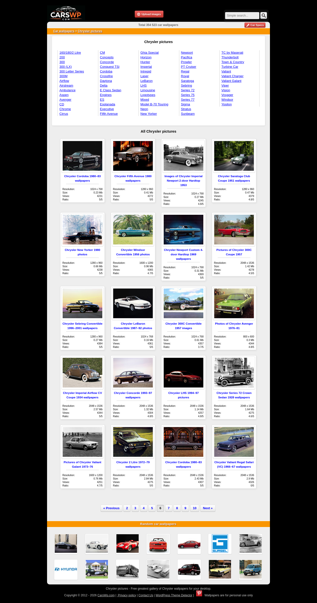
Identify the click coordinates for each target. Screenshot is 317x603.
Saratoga (187, 81)
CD (61, 104)
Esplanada (107, 104)
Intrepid (145, 71)
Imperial (146, 67)
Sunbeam (188, 114)
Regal (185, 71)
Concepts (107, 57)
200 (62, 57)
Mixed (144, 99)
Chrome (65, 109)
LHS (143, 85)
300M (63, 76)
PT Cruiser (188, 67)
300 (62, 62)
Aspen (64, 95)
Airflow (64, 81)
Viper (225, 85)
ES (102, 99)
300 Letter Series (71, 71)
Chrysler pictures (90, 31)
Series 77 (188, 99)
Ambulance (67, 90)
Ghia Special (149, 52)
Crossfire (106, 76)
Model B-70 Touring (154, 104)
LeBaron (146, 81)
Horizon (146, 57)
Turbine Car (229, 67)
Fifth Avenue (109, 114)
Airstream (66, 85)
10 (194, 508)
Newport (187, 52)
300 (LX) (65, 67)
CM (102, 52)
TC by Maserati (232, 52)
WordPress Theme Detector (174, 595)
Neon (144, 109)
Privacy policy (126, 595)
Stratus (186, 109)
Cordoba (106, 71)
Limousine (147, 90)
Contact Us (145, 595)
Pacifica (186, 57)
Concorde (107, 62)
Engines (106, 95)
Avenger (65, 99)
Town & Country (232, 62)
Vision (225, 90)
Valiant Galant (231, 81)
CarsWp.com (106, 595)
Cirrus (63, 114)
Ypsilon (226, 104)
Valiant (226, 71)
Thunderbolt (229, 57)
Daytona (106, 81)
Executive (107, 109)
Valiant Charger (232, 76)
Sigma (185, 104)
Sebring (186, 85)
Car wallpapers (63, 31)
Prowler (186, 62)
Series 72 (188, 90)
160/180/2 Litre (70, 52)
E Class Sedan (110, 90)
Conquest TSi (110, 67)
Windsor (227, 99)
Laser (144, 76)
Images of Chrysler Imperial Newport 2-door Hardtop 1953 (183, 180)
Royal (185, 76)
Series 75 (188, 95)
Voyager (227, 95)
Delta (103, 85)
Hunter (145, 62)
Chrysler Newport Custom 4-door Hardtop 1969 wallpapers (183, 254)
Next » (208, 508)
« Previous (111, 508)
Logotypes (147, 95)
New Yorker (148, 114)
